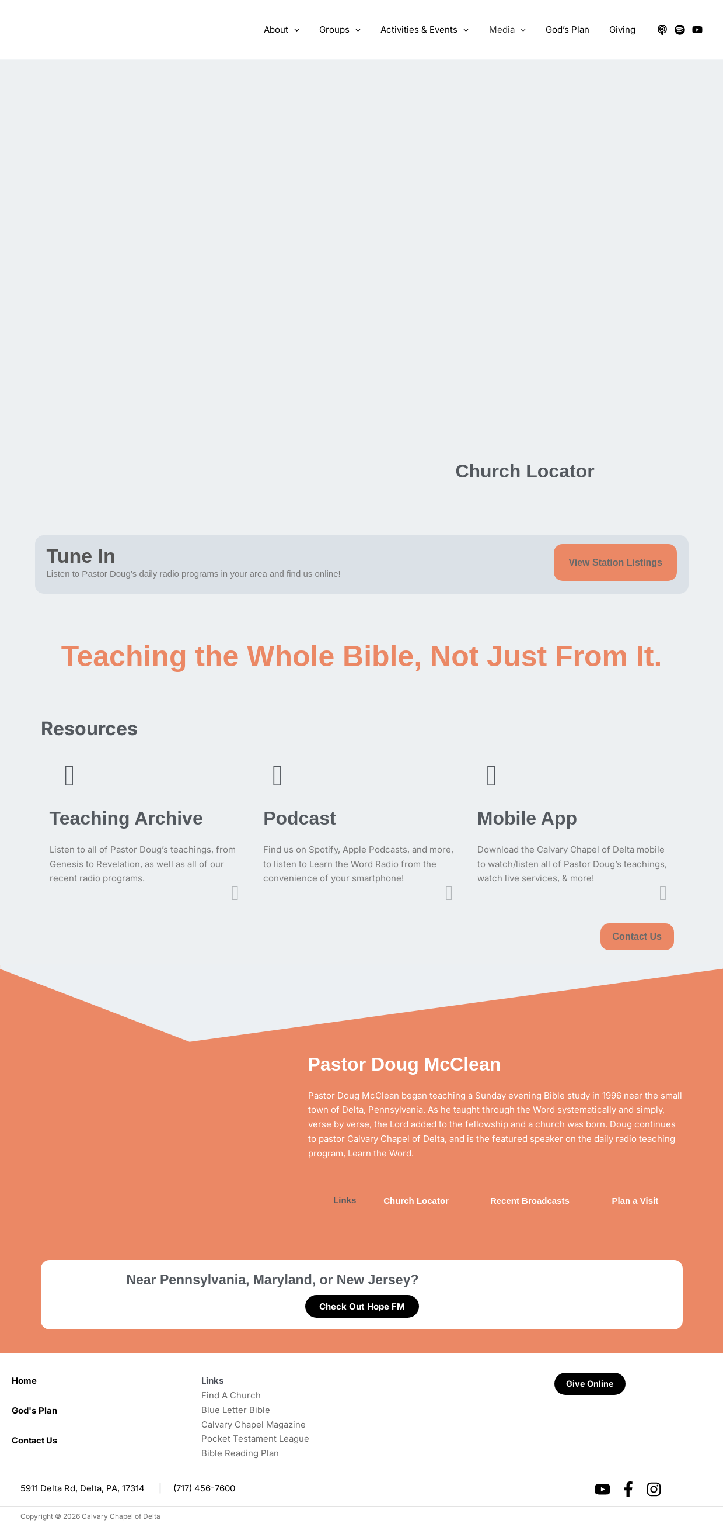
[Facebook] (628, 1489)
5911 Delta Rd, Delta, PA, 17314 (82, 1488)
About (295, 29)
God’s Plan (571, 29)
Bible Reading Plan (240, 1453)
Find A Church (231, 1395)
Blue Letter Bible (235, 1409)
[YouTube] (697, 30)
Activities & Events (433, 29)
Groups (351, 29)
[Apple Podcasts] (662, 30)
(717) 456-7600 (204, 1488)
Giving (623, 29)
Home (24, 1380)
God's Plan (34, 1410)
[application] (307, 29)
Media (513, 29)
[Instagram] (654, 1489)
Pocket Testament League (255, 1438)
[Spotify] (680, 30)
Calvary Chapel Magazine (253, 1424)
